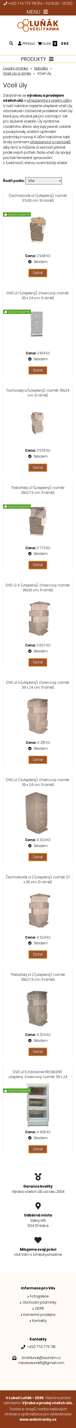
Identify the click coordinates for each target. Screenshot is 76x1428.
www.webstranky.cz (38, 1419)
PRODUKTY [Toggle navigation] (38, 59)
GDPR (39, 1308)
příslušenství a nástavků (50, 142)
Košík (53, 43)
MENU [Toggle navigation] (38, 11)
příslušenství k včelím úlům (49, 100)
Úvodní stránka (15, 68)
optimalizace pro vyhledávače (46, 1414)
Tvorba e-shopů (22, 1409)
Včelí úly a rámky (17, 73)
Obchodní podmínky (39, 1302)
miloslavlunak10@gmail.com (41, 1362)
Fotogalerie (39, 1296)
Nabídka (41, 68)
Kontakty (39, 1320)
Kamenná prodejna (39, 1314)
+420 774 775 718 (22, 3)
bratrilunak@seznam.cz (41, 1357)
